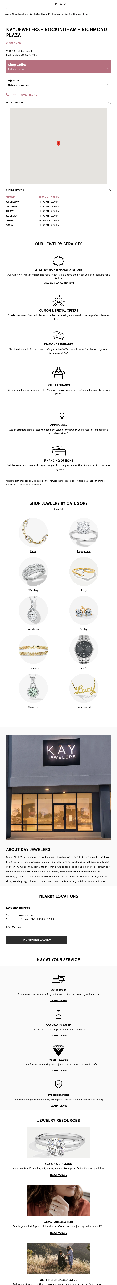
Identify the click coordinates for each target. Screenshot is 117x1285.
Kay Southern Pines (18, 907)
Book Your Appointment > (58, 283)
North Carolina (37, 14)
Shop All (58, 509)
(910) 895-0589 (22, 95)
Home (5, 14)
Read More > (58, 1175)
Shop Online (58, 67)
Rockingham (54, 14)
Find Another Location (36, 940)
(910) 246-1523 (14, 927)
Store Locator (19, 14)
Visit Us (58, 83)
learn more (58, 1001)
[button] (58, 190)
